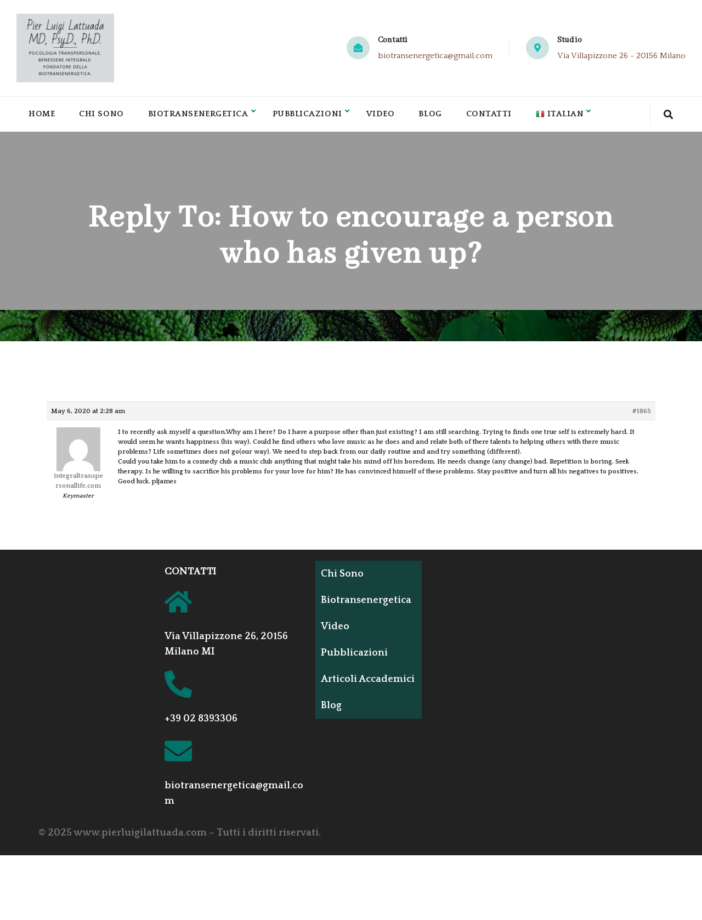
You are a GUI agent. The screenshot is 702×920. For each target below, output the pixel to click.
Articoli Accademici (352, 688)
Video (389, 116)
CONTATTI (190, 576)
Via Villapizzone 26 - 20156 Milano (621, 55)
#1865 (641, 415)
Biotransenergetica (202, 116)
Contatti (499, 116)
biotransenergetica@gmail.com (435, 55)
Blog (440, 116)
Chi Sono (103, 116)
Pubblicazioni (314, 116)
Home (42, 116)
